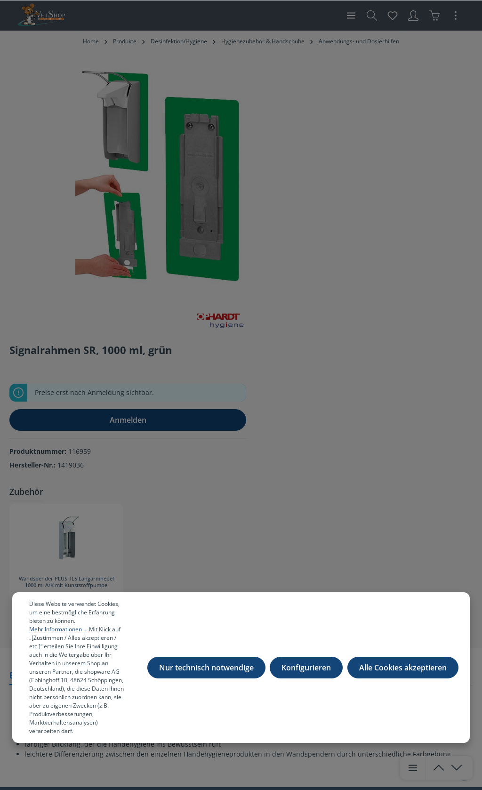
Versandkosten (240, 754)
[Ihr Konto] (413, 15)
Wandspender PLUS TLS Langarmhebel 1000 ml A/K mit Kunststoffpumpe (333, 332)
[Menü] (351, 15)
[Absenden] (420, 575)
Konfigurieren (307, 672)
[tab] (36, 430)
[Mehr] (455, 15)
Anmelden (381, 169)
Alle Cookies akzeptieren (403, 672)
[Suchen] (371, 15)
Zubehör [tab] (307, 241)
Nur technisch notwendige (208, 672)
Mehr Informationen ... (88, 629)
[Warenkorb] (434, 15)
